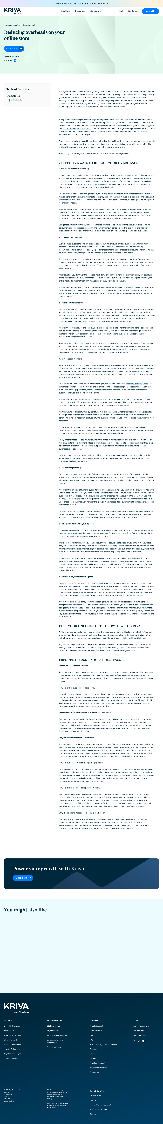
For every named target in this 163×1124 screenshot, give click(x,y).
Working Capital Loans (12, 1035)
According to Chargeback (137, 384)
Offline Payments (11, 1040)
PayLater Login (138, 1031)
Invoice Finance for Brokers (57, 1035)
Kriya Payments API (97, 1063)
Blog (91, 1035)
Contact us (94, 1072)
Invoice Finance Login (141, 1026)
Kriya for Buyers (53, 1031)
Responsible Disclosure (99, 1109)
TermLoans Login (139, 1035)
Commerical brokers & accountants (55, 1041)
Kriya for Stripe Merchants (14, 1049)
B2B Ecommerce (53, 1026)
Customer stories (96, 1031)
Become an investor (55, 1047)
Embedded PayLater (12, 1026)
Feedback (94, 1100)
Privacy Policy (95, 1096)
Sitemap (93, 1114)
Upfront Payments (11, 1058)
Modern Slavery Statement (100, 1105)
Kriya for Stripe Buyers (12, 1054)
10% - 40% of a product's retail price (91, 184)
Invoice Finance (10, 1031)
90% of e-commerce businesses (77, 128)
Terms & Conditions (97, 1091)
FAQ (91, 1040)
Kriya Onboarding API (98, 1068)
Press (92, 1054)
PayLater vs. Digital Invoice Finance (103, 1044)
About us (93, 1049)
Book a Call (150, 11)
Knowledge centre (97, 1026)
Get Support (133, 11)
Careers (93, 1058)
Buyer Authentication (12, 1044)
